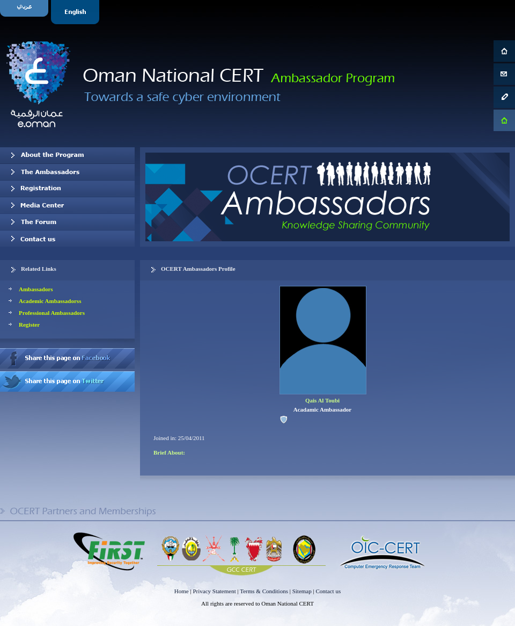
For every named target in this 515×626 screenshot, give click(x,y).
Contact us (67, 239)
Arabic (25, 12)
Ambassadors (36, 289)
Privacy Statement (214, 591)
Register (29, 324)
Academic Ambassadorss (50, 301)
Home (181, 591)
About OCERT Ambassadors (67, 155)
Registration (67, 189)
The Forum (67, 222)
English (76, 12)
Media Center (67, 205)
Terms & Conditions (264, 591)
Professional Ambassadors (52, 313)
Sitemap (302, 591)
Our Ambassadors (67, 172)
